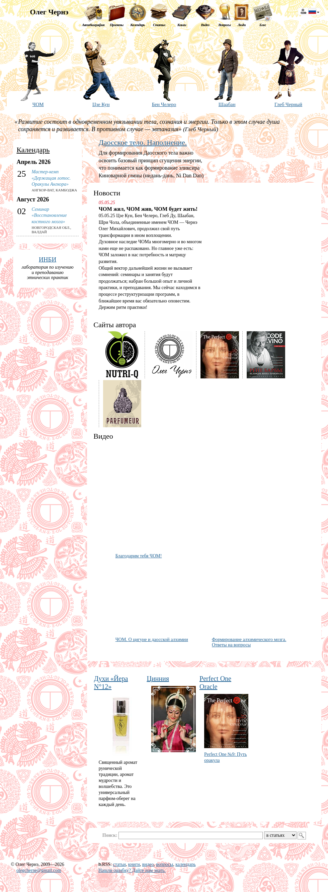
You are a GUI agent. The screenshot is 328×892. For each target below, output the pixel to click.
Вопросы (224, 25)
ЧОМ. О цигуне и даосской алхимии (151, 639)
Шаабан (227, 104)
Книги (181, 25)
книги (134, 864)
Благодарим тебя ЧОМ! (138, 555)
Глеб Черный (288, 104)
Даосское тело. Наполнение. (143, 142)
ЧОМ (38, 104)
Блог (262, 25)
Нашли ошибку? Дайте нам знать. (132, 870)
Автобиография (93, 25)
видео (148, 864)
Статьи (159, 25)
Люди (242, 25)
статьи (119, 864)
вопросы (164, 864)
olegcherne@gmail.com (38, 870)
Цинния (158, 678)
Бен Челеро (164, 104)
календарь (185, 864)
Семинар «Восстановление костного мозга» (49, 215)
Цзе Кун (101, 104)
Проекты (116, 25)
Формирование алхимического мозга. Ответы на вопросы (249, 642)
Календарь (137, 25)
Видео (205, 25)
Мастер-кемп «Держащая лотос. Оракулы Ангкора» (51, 177)
